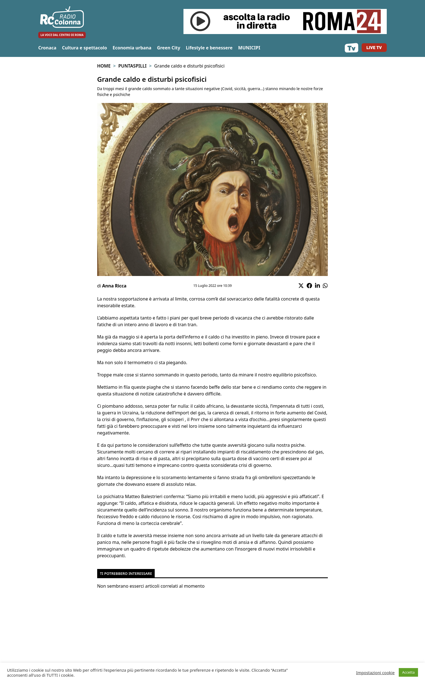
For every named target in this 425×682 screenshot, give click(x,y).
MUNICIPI (249, 48)
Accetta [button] (408, 672)
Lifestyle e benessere (209, 48)
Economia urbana (132, 48)
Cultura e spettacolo (84, 48)
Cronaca (47, 48)
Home (104, 66)
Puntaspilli (132, 66)
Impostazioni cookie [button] (375, 672)
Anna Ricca (114, 286)
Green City (168, 48)
